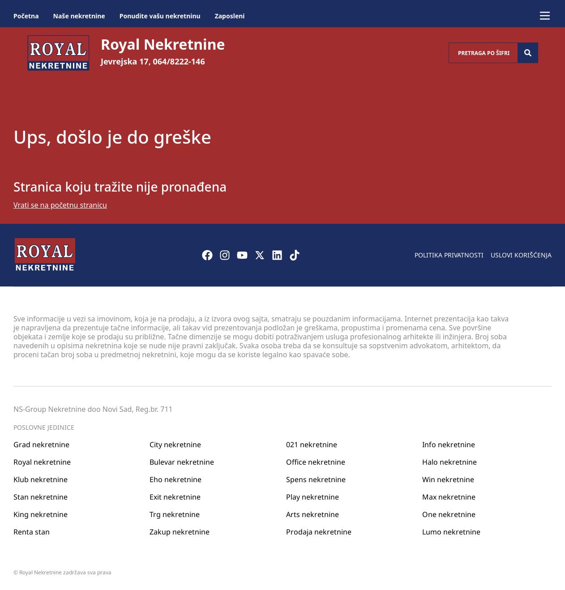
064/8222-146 (179, 61)
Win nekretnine (448, 479)
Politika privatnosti (449, 255)
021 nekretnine (311, 444)
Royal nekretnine (42, 462)
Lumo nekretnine (451, 532)
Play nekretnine (312, 497)
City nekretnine (175, 444)
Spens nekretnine (316, 479)
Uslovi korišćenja (521, 255)
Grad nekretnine (41, 444)
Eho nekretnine (175, 479)
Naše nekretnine (79, 16)
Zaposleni (230, 16)
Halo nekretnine (449, 462)
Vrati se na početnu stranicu (60, 205)
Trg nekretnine (175, 514)
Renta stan (31, 532)
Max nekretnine (448, 497)
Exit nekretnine (175, 497)
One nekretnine (448, 514)
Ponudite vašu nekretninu (160, 16)
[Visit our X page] (259, 255)
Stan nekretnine (40, 497)
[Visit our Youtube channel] (242, 255)
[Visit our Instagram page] (224, 255)
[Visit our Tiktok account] (294, 255)
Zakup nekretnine (180, 532)
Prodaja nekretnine (318, 532)
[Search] (528, 53)
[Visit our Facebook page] (207, 255)
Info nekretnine (448, 444)
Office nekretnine (315, 462)
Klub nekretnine (40, 479)
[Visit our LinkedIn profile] (277, 255)
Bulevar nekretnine (182, 462)
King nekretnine (40, 514)
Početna (26, 16)
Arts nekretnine (312, 514)
